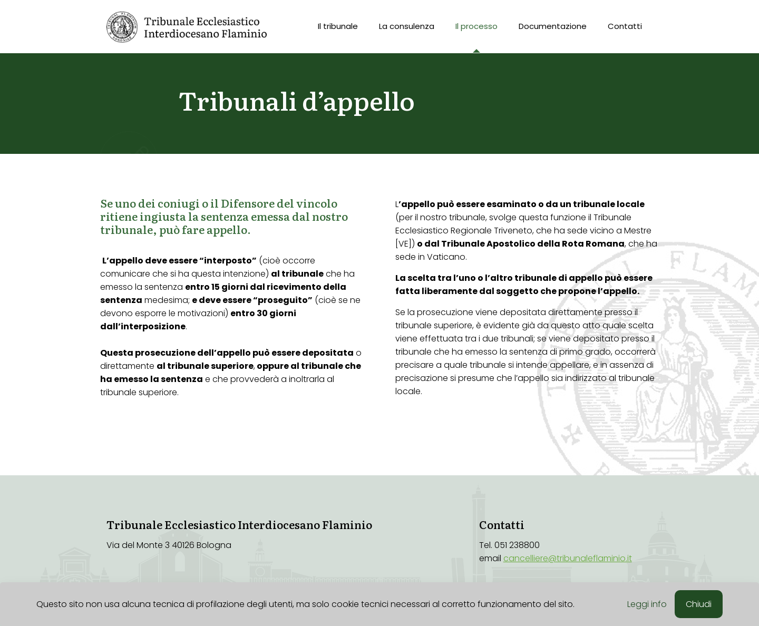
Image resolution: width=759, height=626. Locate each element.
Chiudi (699, 604)
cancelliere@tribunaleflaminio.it (567, 558)
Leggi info (647, 604)
